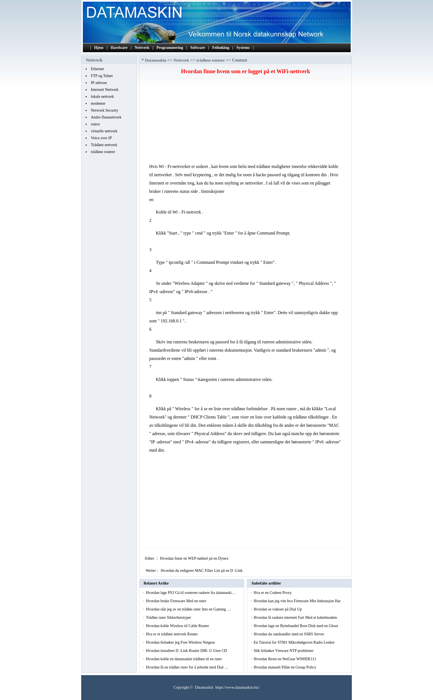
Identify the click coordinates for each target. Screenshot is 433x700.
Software (197, 48)
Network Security (104, 110)
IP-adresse (99, 83)
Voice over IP (101, 138)
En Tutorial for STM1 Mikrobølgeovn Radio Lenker (295, 642)
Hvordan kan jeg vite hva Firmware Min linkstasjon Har (297, 601)
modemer (98, 103)
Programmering (170, 48)
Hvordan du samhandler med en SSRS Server (289, 634)
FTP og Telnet (102, 76)
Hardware (119, 48)
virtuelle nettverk (104, 131)
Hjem (98, 48)
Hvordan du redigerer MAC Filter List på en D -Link (202, 571)
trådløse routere (103, 152)
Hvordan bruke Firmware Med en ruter (176, 601)
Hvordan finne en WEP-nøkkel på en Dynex (194, 558)
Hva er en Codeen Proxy (273, 593)
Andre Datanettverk (106, 117)
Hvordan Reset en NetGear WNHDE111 (285, 659)
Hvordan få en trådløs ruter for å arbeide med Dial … (187, 667)
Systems (243, 48)
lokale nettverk (102, 96)
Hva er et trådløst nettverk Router (172, 634)
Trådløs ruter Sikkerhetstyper (169, 617)
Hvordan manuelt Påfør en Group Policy (285, 667)
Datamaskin (156, 60)
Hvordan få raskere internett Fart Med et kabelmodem (296, 617)
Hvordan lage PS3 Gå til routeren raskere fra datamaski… (190, 593)
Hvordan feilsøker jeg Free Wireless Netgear (181, 642)
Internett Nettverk (104, 90)
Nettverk (142, 48)
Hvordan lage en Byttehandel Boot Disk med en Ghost (296, 626)
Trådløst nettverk (104, 145)
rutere (95, 124)
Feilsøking (220, 48)
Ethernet (97, 69)
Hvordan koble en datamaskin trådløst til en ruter (184, 659)
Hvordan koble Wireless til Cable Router (178, 626)
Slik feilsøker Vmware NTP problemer (284, 651)
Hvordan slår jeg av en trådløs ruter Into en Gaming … (188, 609)
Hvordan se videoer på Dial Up (278, 609)
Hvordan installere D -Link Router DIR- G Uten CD (187, 651)
